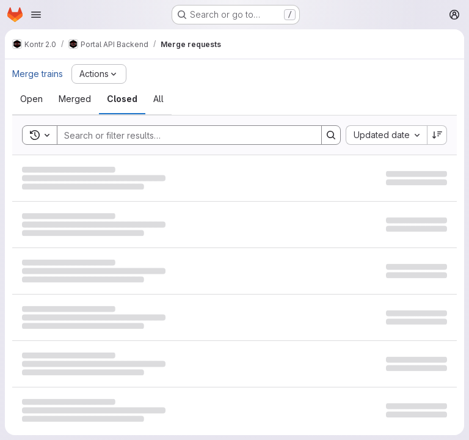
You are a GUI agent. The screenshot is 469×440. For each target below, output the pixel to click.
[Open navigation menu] (36, 14)
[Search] (183, 135)
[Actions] (98, 74)
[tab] (31, 99)
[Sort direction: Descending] (437, 135)
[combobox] (386, 135)
